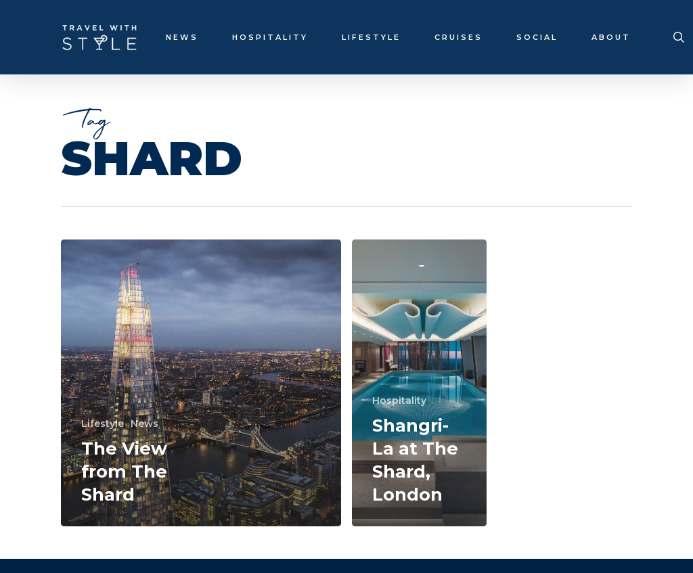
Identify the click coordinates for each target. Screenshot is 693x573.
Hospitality (399, 400)
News (144, 423)
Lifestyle (102, 423)
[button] (667, 7)
